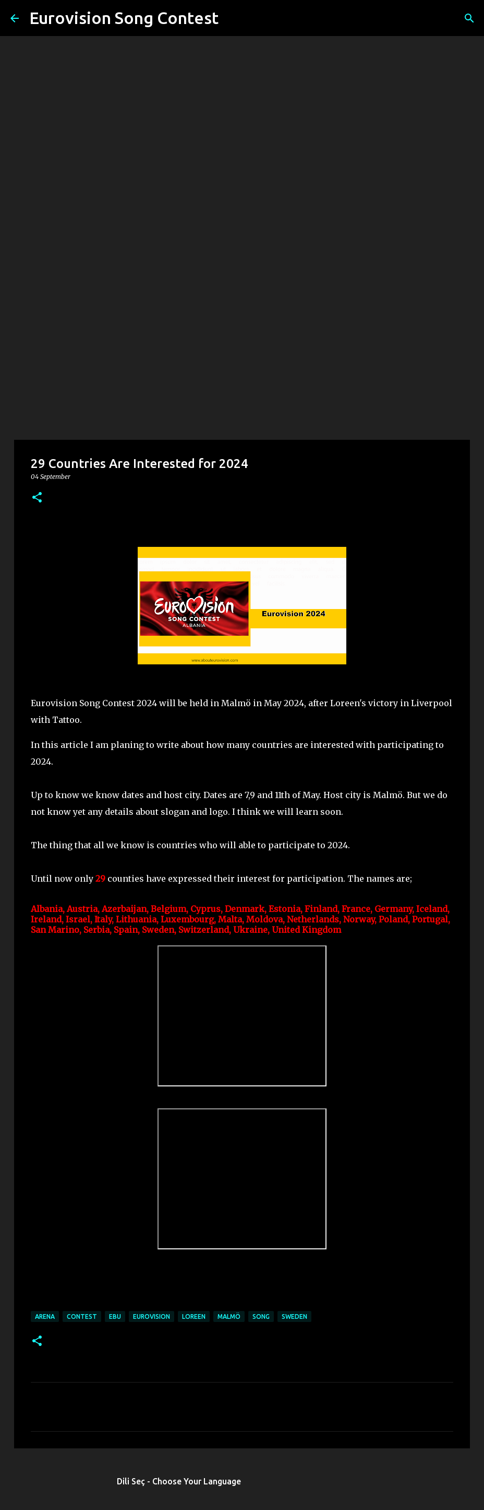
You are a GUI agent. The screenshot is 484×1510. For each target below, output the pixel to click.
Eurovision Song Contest (124, 17)
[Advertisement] (242, 357)
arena (45, 1316)
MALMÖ (228, 1316)
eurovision (151, 1316)
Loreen (193, 1316)
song (261, 1316)
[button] (37, 498)
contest (82, 1316)
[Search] (233, 18)
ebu (115, 1316)
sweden (294, 1316)
